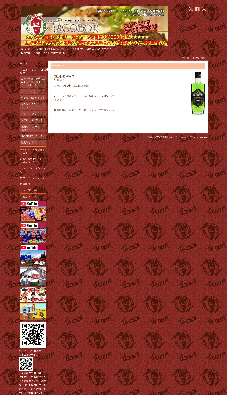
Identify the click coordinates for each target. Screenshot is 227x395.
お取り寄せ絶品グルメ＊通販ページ (32, 160)
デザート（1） (29, 113)
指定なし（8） (29, 142)
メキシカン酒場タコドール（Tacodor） (172, 137)
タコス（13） (28, 91)
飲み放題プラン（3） (33, 136)
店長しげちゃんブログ (32, 177)
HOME (23, 63)
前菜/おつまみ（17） (33, 98)
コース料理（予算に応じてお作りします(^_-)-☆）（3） (33, 82)
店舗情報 (25, 184)
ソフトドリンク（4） (33, 120)
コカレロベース (64, 76)
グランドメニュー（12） (31, 106)
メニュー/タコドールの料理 (33, 71)
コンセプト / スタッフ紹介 (32, 170)
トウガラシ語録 (28, 190)
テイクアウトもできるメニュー (32, 151)
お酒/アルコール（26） (30, 128)
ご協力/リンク (28, 196)
